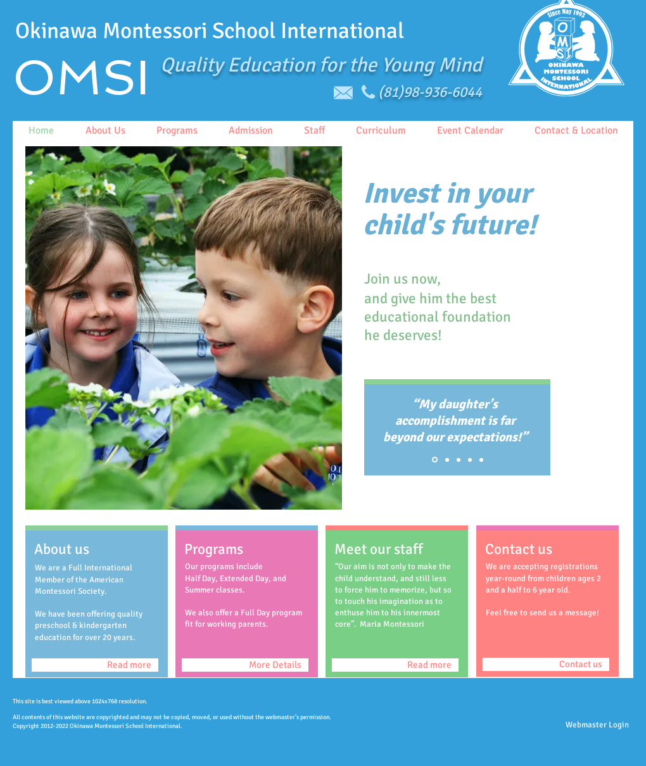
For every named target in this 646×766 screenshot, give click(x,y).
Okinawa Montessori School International (209, 30)
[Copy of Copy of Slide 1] (458, 459)
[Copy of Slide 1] (447, 459)
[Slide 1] (435, 460)
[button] (183, 328)
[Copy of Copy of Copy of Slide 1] (481, 459)
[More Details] (245, 665)
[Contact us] (546, 664)
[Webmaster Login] (596, 725)
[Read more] (95, 665)
